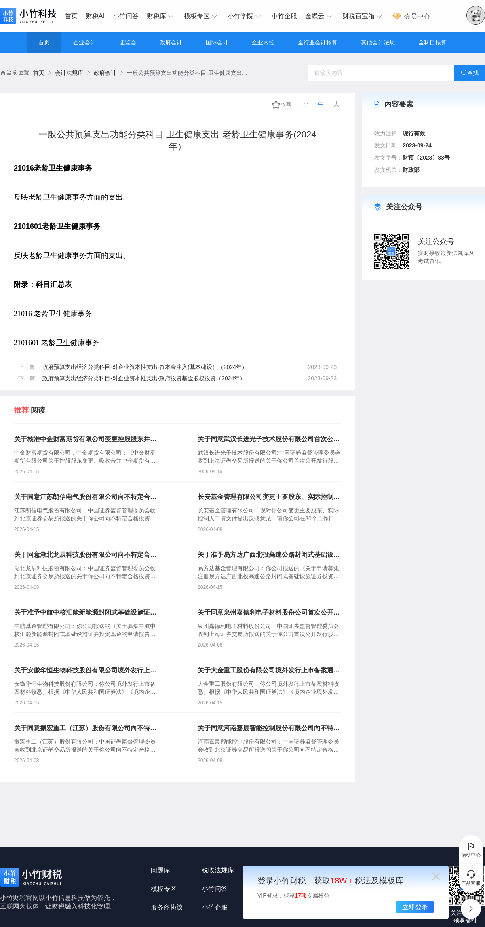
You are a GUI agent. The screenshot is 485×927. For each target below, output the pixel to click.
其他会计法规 (378, 42)
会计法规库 (69, 73)
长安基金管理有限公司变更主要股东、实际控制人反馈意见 (269, 497)
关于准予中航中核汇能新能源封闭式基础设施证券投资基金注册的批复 (85, 613)
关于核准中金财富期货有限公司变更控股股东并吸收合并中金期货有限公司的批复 (85, 440)
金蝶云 (319, 16)
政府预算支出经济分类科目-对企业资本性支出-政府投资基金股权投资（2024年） (143, 378)
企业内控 (263, 42)
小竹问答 (126, 16)
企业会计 (84, 42)
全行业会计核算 (317, 42)
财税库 (161, 16)
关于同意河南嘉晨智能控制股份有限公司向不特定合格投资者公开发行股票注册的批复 (269, 729)
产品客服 (471, 877)
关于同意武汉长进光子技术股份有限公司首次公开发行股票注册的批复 (269, 440)
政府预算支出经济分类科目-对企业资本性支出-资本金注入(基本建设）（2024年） (144, 367)
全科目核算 (432, 42)
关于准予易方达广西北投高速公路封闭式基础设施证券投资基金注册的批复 (269, 555)
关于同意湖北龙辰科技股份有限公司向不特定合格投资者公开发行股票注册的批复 (85, 555)
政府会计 (171, 42)
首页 (71, 16)
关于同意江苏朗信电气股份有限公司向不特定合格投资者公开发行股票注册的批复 (85, 497)
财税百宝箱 (363, 16)
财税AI (95, 16)
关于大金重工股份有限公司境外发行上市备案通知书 (269, 671)
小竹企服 (284, 16)
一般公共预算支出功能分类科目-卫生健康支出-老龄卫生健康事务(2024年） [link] (187, 73)
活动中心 (471, 849)
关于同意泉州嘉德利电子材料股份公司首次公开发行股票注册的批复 (269, 613)
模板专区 (201, 16)
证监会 (127, 42)
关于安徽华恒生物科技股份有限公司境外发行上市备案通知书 (85, 671)
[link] (38, 73)
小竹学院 (245, 16)
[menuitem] (73, 16)
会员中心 (411, 16)
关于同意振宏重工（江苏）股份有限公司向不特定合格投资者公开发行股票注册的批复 (85, 729)
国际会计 (217, 42)
